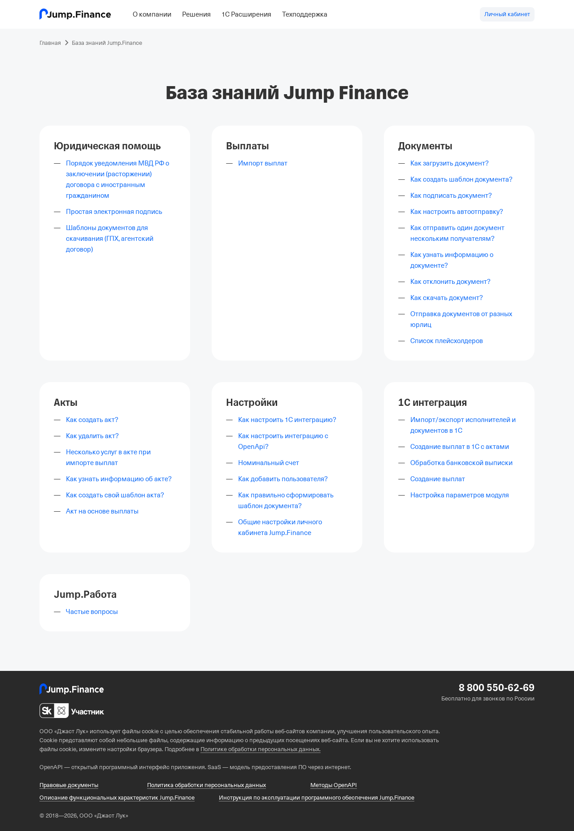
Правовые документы (68, 785)
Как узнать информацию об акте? (119, 479)
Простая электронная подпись (114, 211)
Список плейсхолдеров (446, 340)
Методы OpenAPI (333, 785)
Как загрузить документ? (449, 163)
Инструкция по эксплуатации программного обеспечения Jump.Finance (316, 797)
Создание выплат (437, 479)
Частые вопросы (92, 611)
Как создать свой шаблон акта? (115, 495)
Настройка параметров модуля (459, 495)
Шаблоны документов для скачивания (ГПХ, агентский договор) (109, 238)
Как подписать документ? (451, 195)
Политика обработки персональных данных (206, 785)
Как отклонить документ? (450, 281)
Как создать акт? (92, 419)
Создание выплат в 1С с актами (459, 446)
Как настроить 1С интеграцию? (287, 419)
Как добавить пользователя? (283, 479)
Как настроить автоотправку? (456, 211)
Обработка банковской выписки (461, 462)
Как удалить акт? (92, 435)
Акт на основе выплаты (102, 511)
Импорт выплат (262, 163)
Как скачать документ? (446, 297)
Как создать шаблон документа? (461, 179)
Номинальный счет (268, 462)
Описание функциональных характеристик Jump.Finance (117, 797)
